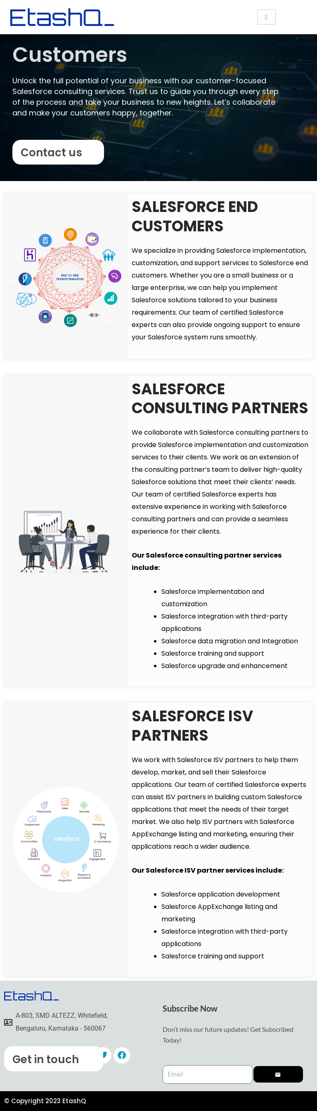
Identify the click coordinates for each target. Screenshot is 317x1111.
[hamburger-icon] (266, 17)
